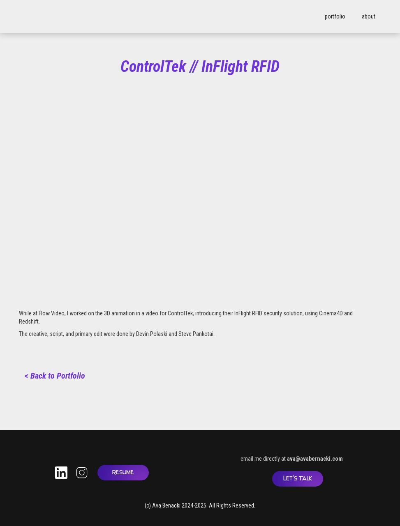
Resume (123, 472)
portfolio (335, 16)
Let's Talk (297, 478)
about (368, 16)
